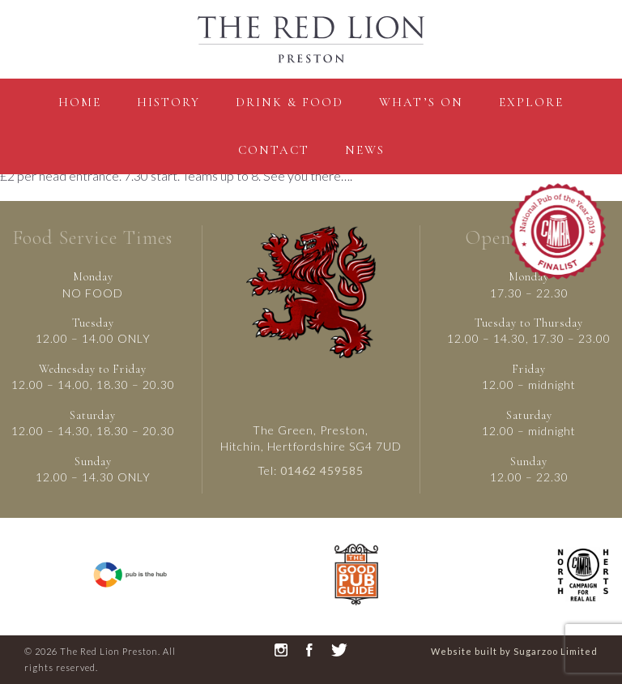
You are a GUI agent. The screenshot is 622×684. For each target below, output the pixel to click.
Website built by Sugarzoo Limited (514, 651)
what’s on (421, 102)
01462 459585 (322, 470)
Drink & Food (289, 102)
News (365, 150)
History (168, 102)
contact (273, 150)
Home (79, 102)
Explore (531, 102)
